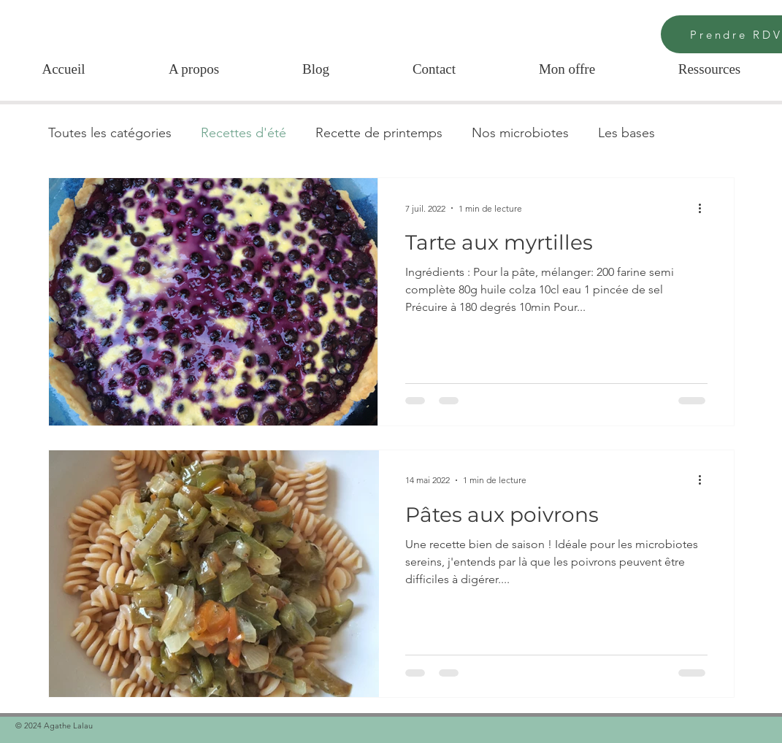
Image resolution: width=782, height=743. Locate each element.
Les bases (626, 133)
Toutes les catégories (110, 133)
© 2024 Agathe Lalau (55, 725)
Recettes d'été (243, 133)
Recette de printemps (378, 133)
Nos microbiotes (520, 133)
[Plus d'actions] (705, 208)
